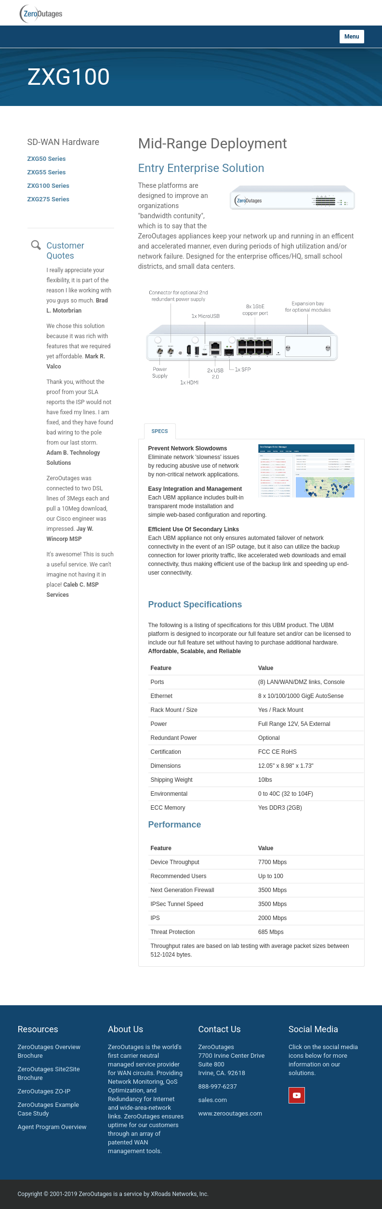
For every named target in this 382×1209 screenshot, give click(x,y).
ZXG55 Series (46, 172)
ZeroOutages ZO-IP (44, 1091)
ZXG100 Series (48, 185)
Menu (351, 36)
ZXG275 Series (48, 199)
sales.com (212, 1100)
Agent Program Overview (52, 1126)
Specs (160, 431)
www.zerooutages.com (230, 1113)
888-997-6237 (217, 1086)
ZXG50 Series (46, 158)
